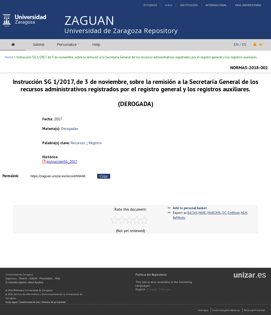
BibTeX (192, 213)
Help (96, 44)
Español (152, 289)
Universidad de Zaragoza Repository (121, 30)
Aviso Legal (203, 310)
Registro (95, 143)
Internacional (216, 5)
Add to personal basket (190, 208)
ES (244, 44)
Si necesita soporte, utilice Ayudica (24, 282)
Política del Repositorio (151, 274)
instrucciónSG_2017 (61, 161)
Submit (39, 44)
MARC (202, 213)
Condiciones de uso (29, 302)
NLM (244, 213)
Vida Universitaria (248, 5)
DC (224, 213)
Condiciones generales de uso (226, 310)
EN (236, 44)
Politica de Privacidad (254, 310)
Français (164, 289)
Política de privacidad (53, 302)
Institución (188, 5)
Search (23, 278)
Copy (104, 176)
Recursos (78, 143)
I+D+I (168, 5)
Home (9, 57)
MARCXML (214, 213)
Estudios (150, 5)
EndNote (234, 213)
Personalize (67, 44)
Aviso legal (11, 302)
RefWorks (179, 218)
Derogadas (69, 128)
